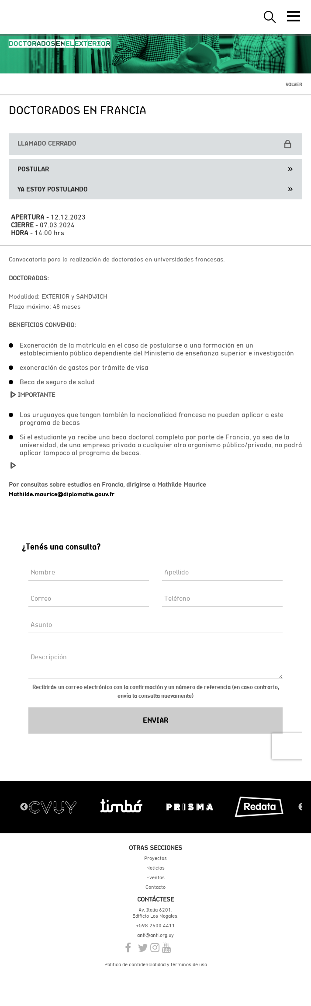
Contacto (155, 887)
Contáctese (155, 899)
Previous (24, 807)
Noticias (155, 868)
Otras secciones (155, 847)
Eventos (155, 877)
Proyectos (155, 858)
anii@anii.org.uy (155, 935)
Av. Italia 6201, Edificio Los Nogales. (155, 913)
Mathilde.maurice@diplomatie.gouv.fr (61, 494)
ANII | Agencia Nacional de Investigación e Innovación (48, 17)
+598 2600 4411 (155, 925)
